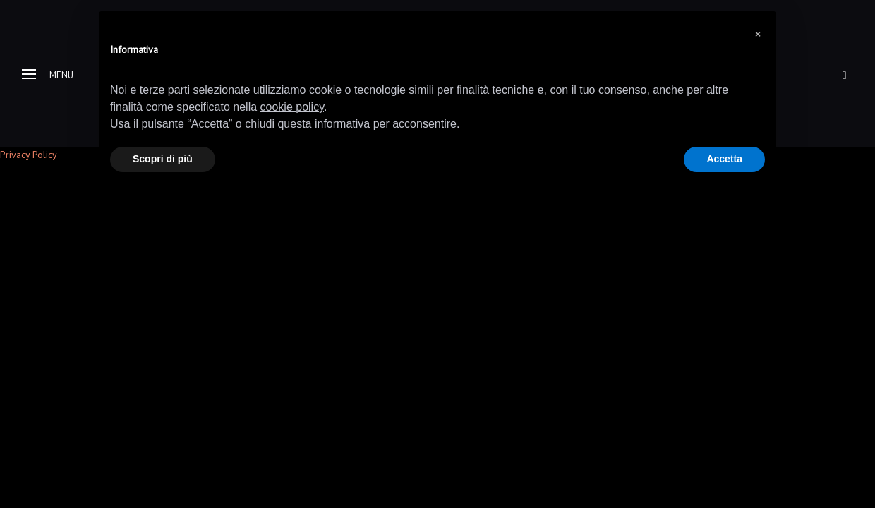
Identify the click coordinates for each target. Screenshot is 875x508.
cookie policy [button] (292, 107)
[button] (758, 34)
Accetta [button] (724, 158)
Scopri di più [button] (163, 158)
